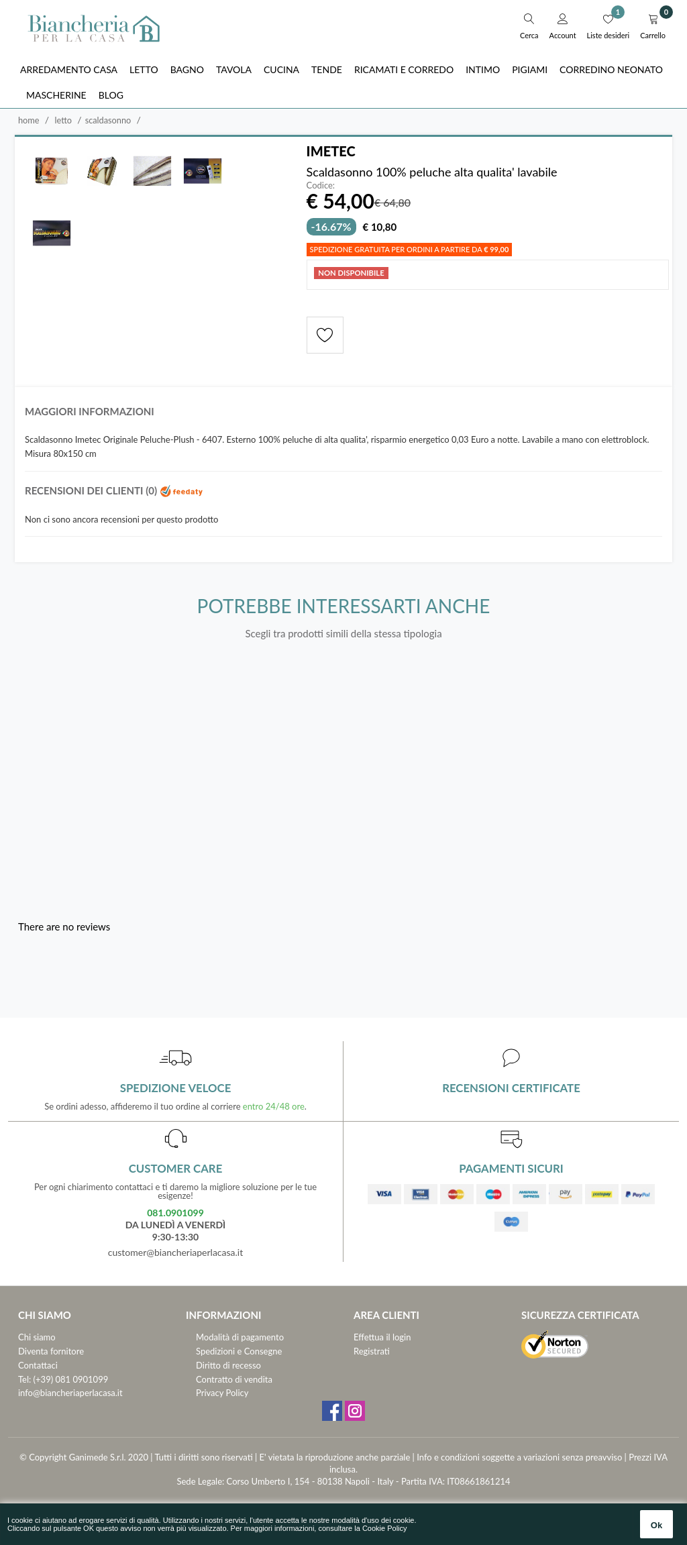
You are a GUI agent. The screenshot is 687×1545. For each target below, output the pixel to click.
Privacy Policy (222, 1392)
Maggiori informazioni (89, 411)
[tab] (343, 415)
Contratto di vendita (234, 1379)
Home (29, 120)
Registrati (372, 1351)
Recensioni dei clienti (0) (114, 490)
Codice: (321, 185)
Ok (656, 1525)
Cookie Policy (384, 1528)
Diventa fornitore (51, 1351)
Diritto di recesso (228, 1365)
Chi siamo (37, 1337)
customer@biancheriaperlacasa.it (175, 1252)
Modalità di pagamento (240, 1337)
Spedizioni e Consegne (239, 1351)
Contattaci (38, 1365)
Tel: (24, 1379)
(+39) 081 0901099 (71, 1379)
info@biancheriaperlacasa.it (70, 1392)
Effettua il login (382, 1337)
